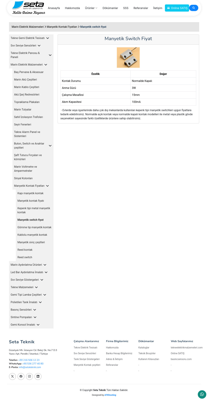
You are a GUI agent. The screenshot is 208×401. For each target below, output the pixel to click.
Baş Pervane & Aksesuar (29, 72)
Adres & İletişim (114, 359)
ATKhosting (110, 395)
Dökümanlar (110, 8)
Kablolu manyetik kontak (32, 234)
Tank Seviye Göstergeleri (87, 359)
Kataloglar (143, 347)
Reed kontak (25, 249)
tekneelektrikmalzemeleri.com (187, 347)
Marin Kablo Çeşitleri (26, 87)
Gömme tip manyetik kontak (34, 227)
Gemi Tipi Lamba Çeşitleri (26, 294)
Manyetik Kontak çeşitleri (87, 365)
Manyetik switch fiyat (93, 26)
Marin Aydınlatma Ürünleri (26, 264)
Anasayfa (54, 8)
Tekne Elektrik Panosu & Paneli (25, 55)
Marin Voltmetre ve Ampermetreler (25, 168)
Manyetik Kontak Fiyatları (62, 26)
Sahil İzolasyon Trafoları (28, 117)
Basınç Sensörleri (21, 309)
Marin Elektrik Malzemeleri (28, 26)
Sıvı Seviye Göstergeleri (25, 279)
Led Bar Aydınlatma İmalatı (27, 272)
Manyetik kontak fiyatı (31, 200)
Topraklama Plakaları (27, 102)
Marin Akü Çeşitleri (25, 79)
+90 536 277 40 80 (32, 363)
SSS (125, 8)
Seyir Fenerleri (22, 124)
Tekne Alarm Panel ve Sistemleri (27, 134)
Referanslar (141, 8)
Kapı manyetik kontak (31, 193)
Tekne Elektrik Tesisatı (85, 347)
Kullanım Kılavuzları (148, 359)
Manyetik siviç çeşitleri (31, 242)
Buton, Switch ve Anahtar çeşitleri (29, 145)
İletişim (157, 8)
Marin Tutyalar (23, 109)
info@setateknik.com (30, 367)
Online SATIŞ (179, 8)
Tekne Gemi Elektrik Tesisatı (28, 38)
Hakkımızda (72, 8)
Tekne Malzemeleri (22, 287)
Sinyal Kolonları (23, 178)
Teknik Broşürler (147, 353)
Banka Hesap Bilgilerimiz (119, 353)
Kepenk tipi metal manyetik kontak (34, 210)
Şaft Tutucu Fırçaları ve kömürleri (28, 157)
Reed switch (25, 257)
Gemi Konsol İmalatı (23, 324)
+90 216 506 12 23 (29, 360)
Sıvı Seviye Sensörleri (23, 45)
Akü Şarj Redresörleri (26, 94)
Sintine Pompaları (21, 317)
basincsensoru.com (181, 359)
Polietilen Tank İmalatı (24, 302)
